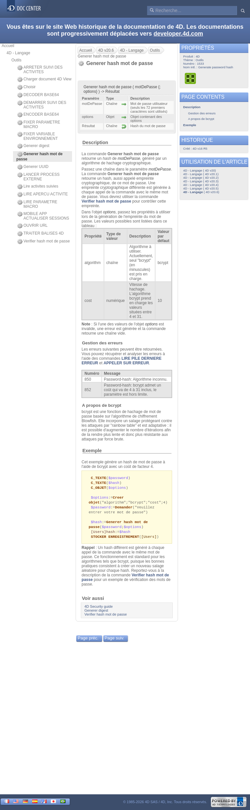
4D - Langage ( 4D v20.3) (200, 181)
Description (95, 142)
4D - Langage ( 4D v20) (199, 170)
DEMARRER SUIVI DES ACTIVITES (41, 104)
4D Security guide (98, 611)
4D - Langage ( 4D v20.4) (200, 185)
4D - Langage (18, 53)
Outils (16, 60)
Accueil (8, 45)
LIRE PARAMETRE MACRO (37, 204)
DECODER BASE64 (38, 95)
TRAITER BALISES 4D (40, 233)
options (109, 212)
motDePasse (129, 158)
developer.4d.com (178, 33)
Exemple (92, 450)
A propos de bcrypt (101, 405)
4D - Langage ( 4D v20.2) (200, 177)
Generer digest (33, 146)
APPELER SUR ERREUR (126, 363)
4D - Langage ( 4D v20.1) (200, 174)
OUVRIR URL (32, 225)
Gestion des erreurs (102, 342)
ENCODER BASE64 (38, 114)
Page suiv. (115, 642)
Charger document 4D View (44, 79)
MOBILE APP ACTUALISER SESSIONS (43, 216)
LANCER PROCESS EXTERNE (38, 176)
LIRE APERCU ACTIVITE (42, 194)
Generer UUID (33, 167)
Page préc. (88, 642)
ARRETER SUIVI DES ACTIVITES (40, 69)
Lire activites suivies (37, 186)
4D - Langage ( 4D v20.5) (200, 188)
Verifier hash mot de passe (43, 241)
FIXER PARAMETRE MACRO (38, 124)
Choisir (26, 87)
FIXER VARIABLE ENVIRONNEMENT (37, 136)
